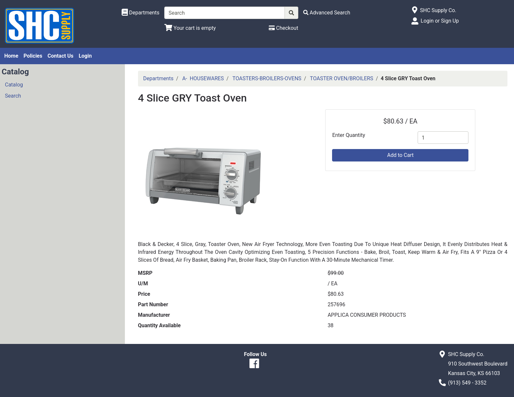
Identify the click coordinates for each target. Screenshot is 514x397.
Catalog (14, 85)
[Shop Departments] (141, 13)
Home (11, 56)
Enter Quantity (348, 135)
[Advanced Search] (326, 12)
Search (13, 96)
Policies (33, 56)
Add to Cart (400, 155)
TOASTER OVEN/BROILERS (341, 78)
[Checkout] (283, 28)
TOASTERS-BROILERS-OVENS (266, 78)
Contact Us (60, 56)
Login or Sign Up (440, 21)
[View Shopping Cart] (190, 28)
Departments (158, 78)
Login (85, 56)
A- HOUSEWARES (203, 78)
